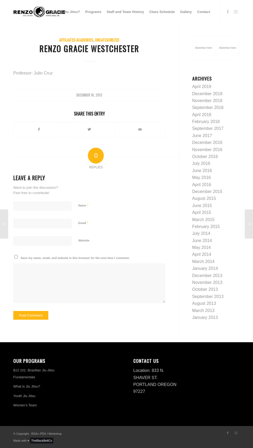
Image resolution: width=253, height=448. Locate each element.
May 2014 (201, 247)
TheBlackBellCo (41, 440)
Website (83, 240)
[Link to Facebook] (228, 12)
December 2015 (207, 191)
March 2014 (203, 261)
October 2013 (205, 289)
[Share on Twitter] (89, 129)
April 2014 (201, 254)
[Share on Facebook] (39, 129)
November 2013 (207, 282)
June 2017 (202, 135)
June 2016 (202, 170)
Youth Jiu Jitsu (24, 396)
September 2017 (208, 128)
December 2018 (207, 93)
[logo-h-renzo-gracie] (39, 12)
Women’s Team (25, 405)
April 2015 (201, 212)
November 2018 (207, 100)
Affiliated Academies (76, 40)
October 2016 (205, 156)
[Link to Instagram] (236, 12)
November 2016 (207, 149)
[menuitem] (65, 12)
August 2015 (204, 198)
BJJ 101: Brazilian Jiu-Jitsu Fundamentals (33, 373)
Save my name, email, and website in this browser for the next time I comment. (75, 258)
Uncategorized (107, 40)
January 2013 (205, 317)
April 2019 (201, 86)
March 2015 (203, 219)
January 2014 (205, 268)
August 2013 (204, 303)
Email (83, 223)
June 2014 (202, 240)
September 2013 (208, 296)
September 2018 (208, 107)
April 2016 (201, 184)
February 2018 (206, 121)
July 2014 (201, 233)
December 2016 (207, 142)
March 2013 (203, 310)
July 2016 (201, 163)
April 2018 (201, 114)
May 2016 (201, 177)
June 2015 (202, 205)
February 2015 (206, 226)
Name (83, 205)
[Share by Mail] (140, 129)
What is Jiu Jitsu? (26, 386)
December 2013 (207, 275)
